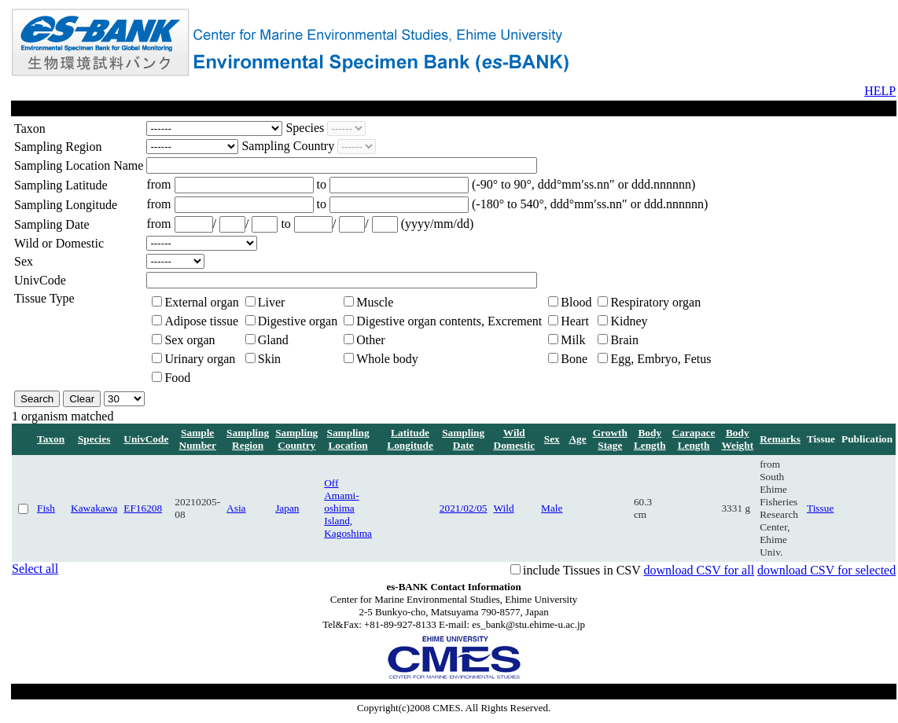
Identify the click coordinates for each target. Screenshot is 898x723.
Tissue (820, 508)
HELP (880, 90)
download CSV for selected (826, 570)
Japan (287, 508)
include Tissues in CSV (582, 570)
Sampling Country (296, 439)
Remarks (780, 439)
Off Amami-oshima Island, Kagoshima (348, 508)
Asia (235, 508)
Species (94, 439)
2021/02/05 (464, 508)
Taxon (50, 439)
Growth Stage (610, 439)
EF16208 (142, 508)
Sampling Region (247, 439)
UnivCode (145, 439)
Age (577, 439)
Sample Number (197, 439)
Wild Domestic (514, 439)
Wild (504, 508)
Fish (46, 508)
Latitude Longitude (410, 439)
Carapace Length (694, 439)
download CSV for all (698, 570)
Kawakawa (94, 508)
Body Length (650, 439)
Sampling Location (348, 439)
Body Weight (737, 439)
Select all (35, 568)
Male (551, 508)
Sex (552, 439)
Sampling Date (463, 439)
